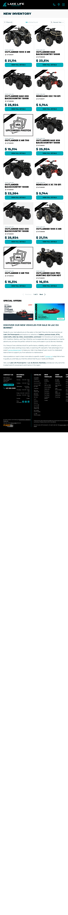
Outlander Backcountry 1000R (17, 185)
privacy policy (63, 425)
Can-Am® (36, 405)
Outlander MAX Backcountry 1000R (48, 53)
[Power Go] (17, 425)
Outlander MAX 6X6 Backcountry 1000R (17, 97)
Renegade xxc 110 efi (48, 96)
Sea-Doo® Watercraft (36, 407)
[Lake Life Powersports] (13, 4)
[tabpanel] (23, 389)
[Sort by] (57, 22)
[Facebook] (23, 402)
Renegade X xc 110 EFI (48, 184)
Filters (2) (8, 22)
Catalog (37, 375)
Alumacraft (36, 381)
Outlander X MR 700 (17, 140)
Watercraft (47, 389)
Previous (26, 294)
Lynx (35, 399)
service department (14, 350)
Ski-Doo (36, 397)
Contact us (48, 356)
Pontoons (46, 391)
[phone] (54, 4)
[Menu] (63, 4)
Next (43, 294)
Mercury (36, 403)
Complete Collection (36, 378)
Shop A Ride (14, 423)
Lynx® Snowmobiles (37, 414)
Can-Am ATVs (37, 383)
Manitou (36, 401)
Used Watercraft (57, 392)
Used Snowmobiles (58, 389)
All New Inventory (46, 380)
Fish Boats (46, 393)
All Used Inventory (57, 380)
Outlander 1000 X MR (17, 52)
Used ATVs (57, 383)
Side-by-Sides (47, 385)
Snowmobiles (47, 387)
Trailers (46, 400)
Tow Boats (46, 395)
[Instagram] (26, 402)
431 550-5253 (9, 388)
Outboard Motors (46, 397)
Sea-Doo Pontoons (36, 394)
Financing (57, 397)
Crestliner (36, 388)
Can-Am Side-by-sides (37, 385)
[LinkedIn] (28, 402)
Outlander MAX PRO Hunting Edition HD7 (48, 274)
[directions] (58, 4)
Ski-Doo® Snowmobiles (37, 411)
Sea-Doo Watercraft (36, 391)
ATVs (45, 383)
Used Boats (57, 395)
